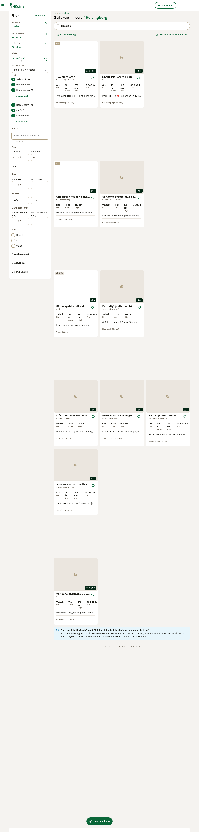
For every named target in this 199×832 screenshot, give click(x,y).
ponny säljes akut (92, 815)
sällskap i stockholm (23, 805)
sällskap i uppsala (21, 821)
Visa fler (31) (41, 361)
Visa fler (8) (41, 484)
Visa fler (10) (41, 462)
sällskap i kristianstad (59, 810)
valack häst (124, 821)
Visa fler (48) (41, 515)
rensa (43, 106)
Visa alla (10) (23, 249)
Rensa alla (40, 70)
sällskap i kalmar (21, 815)
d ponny (87, 810)
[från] (20, 285)
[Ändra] (45, 187)
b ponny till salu (127, 810)
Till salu (18, 97)
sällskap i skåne (20, 799)
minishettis (160, 805)
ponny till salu (91, 799)
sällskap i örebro (56, 815)
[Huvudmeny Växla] (3, 5)
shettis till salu (91, 805)
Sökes (33, 97)
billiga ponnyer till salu (166, 799)
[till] (39, 285)
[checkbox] (13, 122)
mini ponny (160, 810)
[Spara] (92, 133)
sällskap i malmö (56, 799)
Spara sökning (66, 89)
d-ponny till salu (127, 805)
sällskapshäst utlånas (130, 815)
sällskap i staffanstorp (59, 805)
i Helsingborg (95, 72)
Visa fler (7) (41, 175)
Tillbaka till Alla (21, 77)
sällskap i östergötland (24, 810)
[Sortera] (171, 89)
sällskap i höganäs (57, 821)
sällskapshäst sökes (129, 799)
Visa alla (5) (22, 223)
